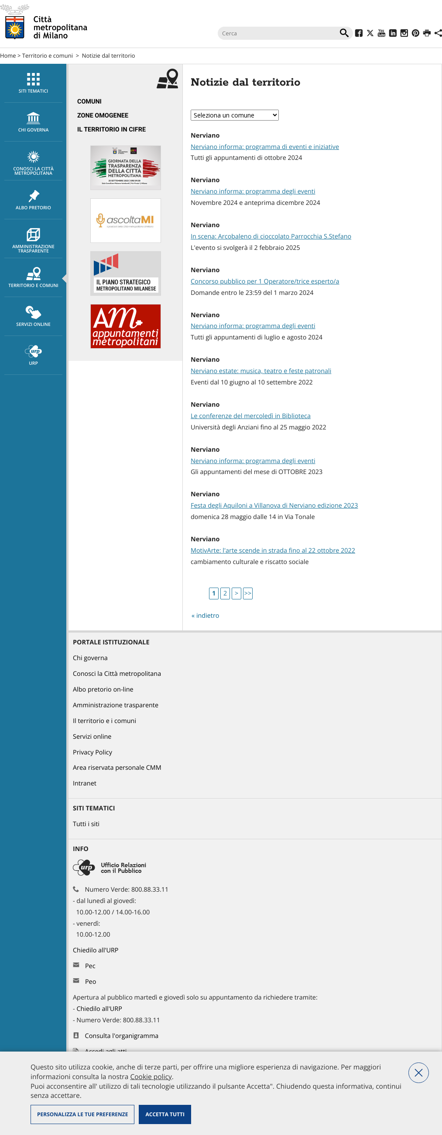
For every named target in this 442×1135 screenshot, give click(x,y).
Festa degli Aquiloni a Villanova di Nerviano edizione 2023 (274, 506)
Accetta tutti (164, 1114)
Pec (90, 966)
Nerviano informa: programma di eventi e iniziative (265, 147)
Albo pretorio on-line (103, 689)
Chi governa (90, 658)
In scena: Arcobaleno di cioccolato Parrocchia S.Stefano (271, 236)
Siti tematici (33, 83)
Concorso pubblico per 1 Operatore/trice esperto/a (265, 281)
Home (8, 55)
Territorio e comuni (47, 55)
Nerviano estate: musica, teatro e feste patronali (261, 371)
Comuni (89, 101)
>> (247, 593)
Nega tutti (418, 1072)
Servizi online (33, 317)
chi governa (33, 122)
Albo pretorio (33, 200)
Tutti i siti (86, 824)
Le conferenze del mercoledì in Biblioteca (251, 416)
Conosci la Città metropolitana (33, 163)
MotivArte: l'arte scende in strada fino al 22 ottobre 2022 (273, 551)
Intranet (84, 783)
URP (33, 356)
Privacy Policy (92, 752)
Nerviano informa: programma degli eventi (253, 191)
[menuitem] (33, 83)
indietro (207, 616)
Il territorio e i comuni (104, 721)
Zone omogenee (102, 115)
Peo (90, 982)
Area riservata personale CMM (117, 768)
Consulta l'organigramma (122, 1036)
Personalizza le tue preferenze (82, 1114)
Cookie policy (150, 1076)
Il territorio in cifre (111, 129)
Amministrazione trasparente (33, 241)
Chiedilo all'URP (96, 950)
